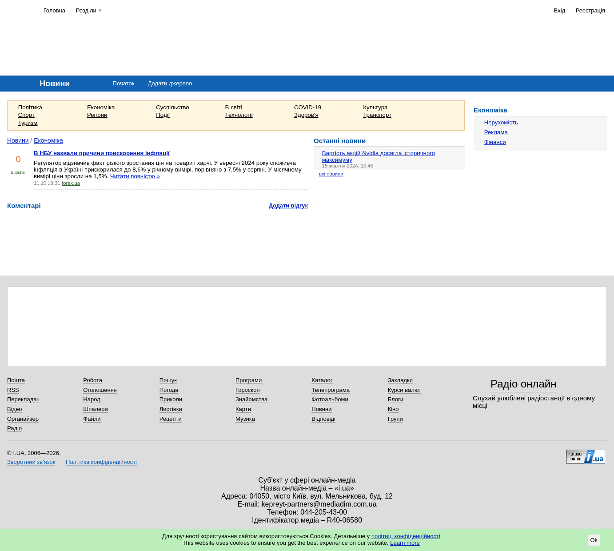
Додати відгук (288, 205)
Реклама (496, 132)
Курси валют (405, 390)
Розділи (86, 10)
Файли (91, 418)
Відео (14, 409)
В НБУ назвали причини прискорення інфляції (102, 153)
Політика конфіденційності (101, 462)
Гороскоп (247, 390)
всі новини (331, 173)
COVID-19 (307, 107)
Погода (169, 390)
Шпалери (95, 409)
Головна (54, 10)
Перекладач (23, 399)
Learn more (404, 542)
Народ (91, 399)
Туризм (28, 123)
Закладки (400, 380)
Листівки (170, 409)
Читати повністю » (135, 176)
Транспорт (377, 115)
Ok (594, 540)
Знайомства (251, 399)
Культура (375, 107)
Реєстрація (590, 10)
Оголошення (100, 390)
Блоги (395, 399)
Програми (248, 380)
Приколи (170, 399)
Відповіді (323, 418)
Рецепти (170, 418)
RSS (13, 390)
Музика (245, 418)
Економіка (101, 107)
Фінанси (495, 142)
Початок (124, 83)
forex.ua (71, 183)
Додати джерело (170, 83)
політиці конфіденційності (405, 536)
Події (163, 115)
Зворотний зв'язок (31, 462)
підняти (18, 172)
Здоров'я (306, 115)
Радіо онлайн (523, 384)
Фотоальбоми (329, 399)
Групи (395, 418)
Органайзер (23, 418)
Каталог (321, 380)
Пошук (168, 380)
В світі (233, 107)
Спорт (26, 115)
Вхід (560, 10)
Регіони (97, 115)
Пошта (16, 380)
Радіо (14, 428)
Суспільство (172, 107)
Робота (92, 380)
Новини (18, 140)
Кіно (393, 409)
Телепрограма (330, 390)
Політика (30, 107)
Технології (239, 115)
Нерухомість (501, 122)
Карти (243, 409)
